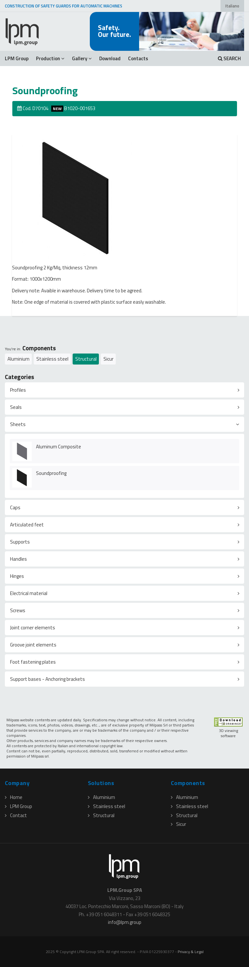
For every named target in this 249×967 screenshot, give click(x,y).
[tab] (124, 390)
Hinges (17, 576)
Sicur (108, 359)
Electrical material (28, 593)
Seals (16, 407)
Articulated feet (27, 524)
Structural (86, 359)
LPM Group (17, 58)
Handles (18, 559)
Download (110, 58)
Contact (16, 815)
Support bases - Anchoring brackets (47, 679)
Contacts (138, 58)
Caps (15, 507)
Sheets (18, 424)
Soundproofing (51, 473)
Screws (17, 610)
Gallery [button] (82, 58)
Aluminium (18, 359)
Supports (20, 541)
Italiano (232, 6)
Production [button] (50, 58)
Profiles (18, 390)
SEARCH (229, 58)
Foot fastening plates (33, 662)
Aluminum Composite (58, 446)
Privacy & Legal (191, 952)
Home (13, 797)
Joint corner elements (32, 627)
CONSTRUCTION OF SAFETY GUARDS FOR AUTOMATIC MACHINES (63, 6)
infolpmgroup (124, 922)
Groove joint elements (33, 644)
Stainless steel (52, 359)
